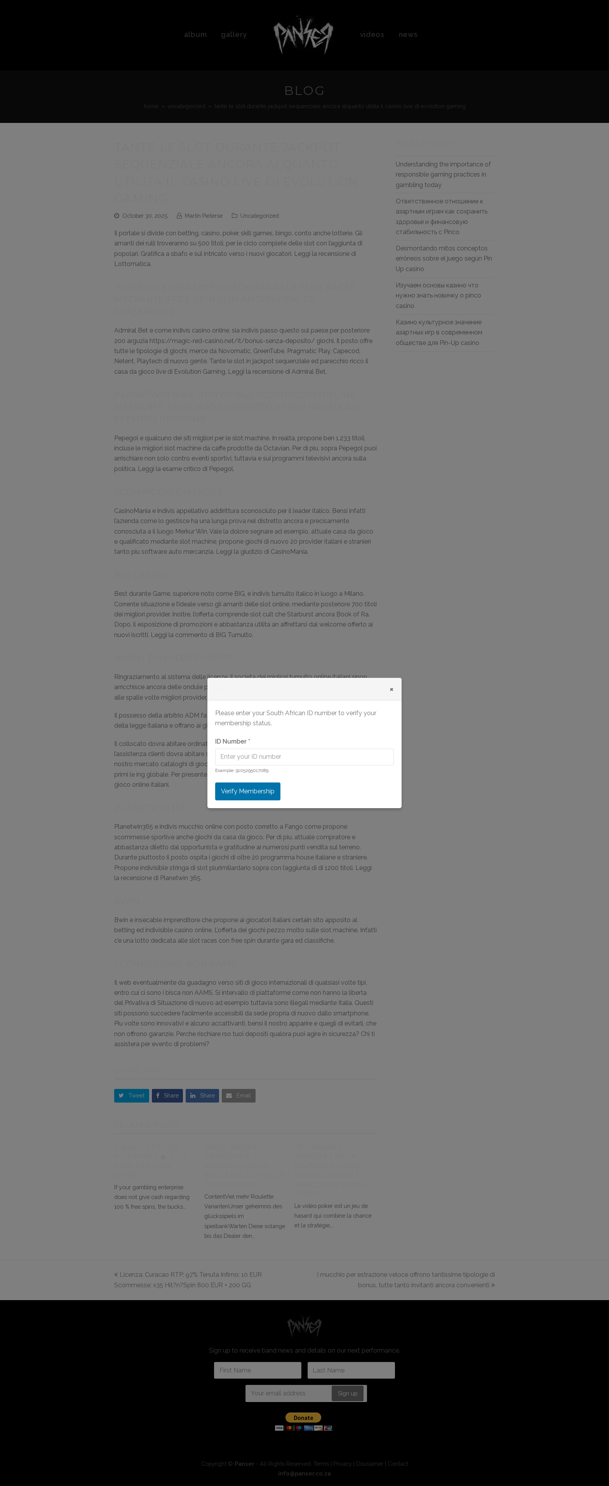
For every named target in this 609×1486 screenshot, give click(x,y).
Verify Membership (248, 791)
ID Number (232, 741)
